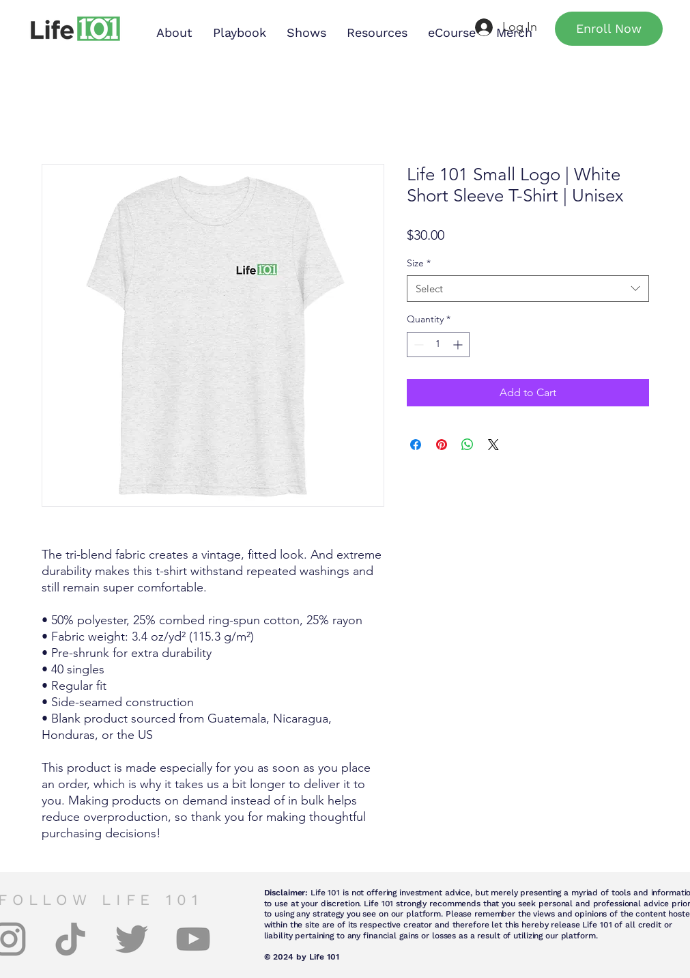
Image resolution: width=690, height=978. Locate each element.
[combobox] (528, 288)
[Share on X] (493, 444)
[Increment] (459, 345)
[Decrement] (417, 345)
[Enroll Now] (609, 29)
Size (419, 263)
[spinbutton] (438, 345)
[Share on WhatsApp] (467, 444)
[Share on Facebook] (415, 444)
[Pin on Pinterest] (441, 444)
